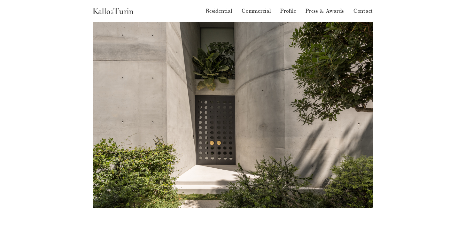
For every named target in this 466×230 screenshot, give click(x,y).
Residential (219, 10)
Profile (288, 10)
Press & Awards (325, 10)
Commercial (256, 10)
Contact (363, 10)
